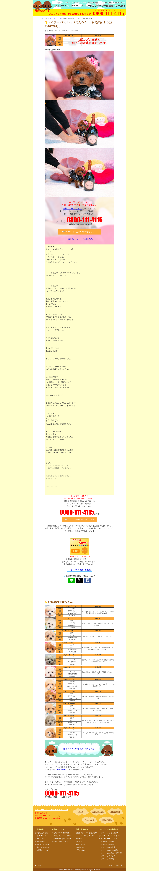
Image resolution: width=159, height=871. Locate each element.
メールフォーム (61, 769)
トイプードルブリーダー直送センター (51, 810)
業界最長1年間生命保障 (60, 833)
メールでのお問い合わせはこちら (81, 231)
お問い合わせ (80, 850)
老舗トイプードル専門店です (86, 833)
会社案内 (79, 838)
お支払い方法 (40, 838)
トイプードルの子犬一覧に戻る (79, 570)
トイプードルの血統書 (107, 847)
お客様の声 (80, 847)
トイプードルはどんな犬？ (109, 833)
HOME (39, 865)
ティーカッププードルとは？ (109, 836)
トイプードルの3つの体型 (108, 850)
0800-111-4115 (85, 220)
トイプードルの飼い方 (107, 856)
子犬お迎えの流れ (41, 833)
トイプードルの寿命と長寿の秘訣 (111, 853)
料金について (89, 820)
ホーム (80, 812)
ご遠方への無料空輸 (42, 847)
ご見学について (40, 836)
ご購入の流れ (107, 820)
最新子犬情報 (115, 812)
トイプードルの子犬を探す (85, 836)
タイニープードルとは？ (108, 838)
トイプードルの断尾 (106, 859)
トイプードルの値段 (106, 844)
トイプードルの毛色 (106, 841)
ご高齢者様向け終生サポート (62, 838)
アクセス (79, 841)
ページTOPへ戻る (117, 865)
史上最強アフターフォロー (61, 836)
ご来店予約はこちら (42, 850)
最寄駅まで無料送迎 (42, 844)
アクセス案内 (40, 841)
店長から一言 (80, 844)
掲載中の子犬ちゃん (72, 208)
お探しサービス (98, 812)
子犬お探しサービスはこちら (79, 239)
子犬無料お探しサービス (61, 841)
